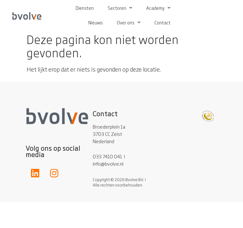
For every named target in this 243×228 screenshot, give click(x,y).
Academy (158, 8)
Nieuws (95, 22)
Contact (162, 22)
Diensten (85, 7)
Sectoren (120, 8)
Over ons (128, 22)
